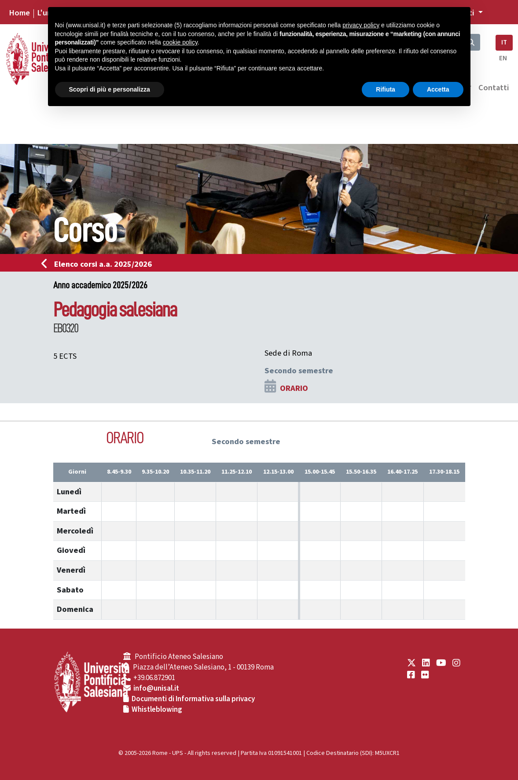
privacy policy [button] (360, 25)
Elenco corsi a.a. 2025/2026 (99, 264)
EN (503, 58)
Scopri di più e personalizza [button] (109, 89)
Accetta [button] (438, 89)
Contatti (493, 87)
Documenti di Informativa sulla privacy (193, 699)
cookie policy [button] (180, 42)
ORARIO (294, 388)
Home (19, 12)
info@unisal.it (156, 688)
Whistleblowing (157, 709)
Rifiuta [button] (385, 89)
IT (504, 42)
